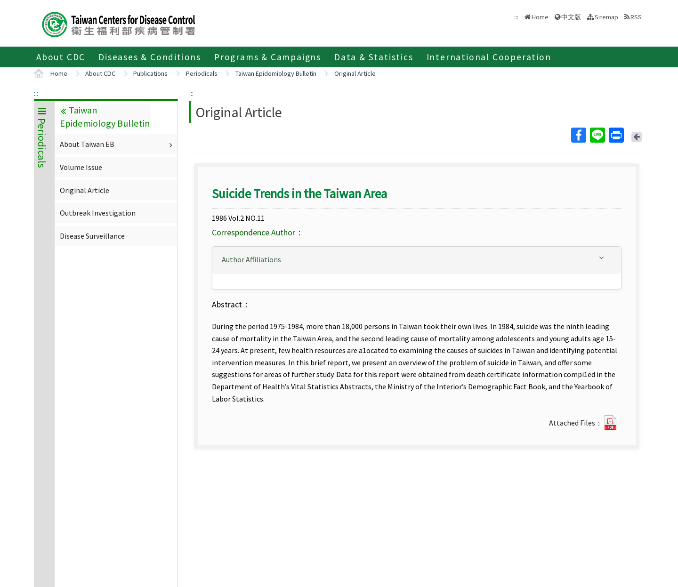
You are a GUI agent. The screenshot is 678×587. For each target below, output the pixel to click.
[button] (417, 259)
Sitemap (606, 17)
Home (540, 17)
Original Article (355, 73)
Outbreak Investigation (98, 212)
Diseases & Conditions (149, 57)
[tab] (416, 260)
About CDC (60, 57)
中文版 (571, 17)
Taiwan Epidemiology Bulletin (275, 73)
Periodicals (202, 73)
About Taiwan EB (117, 144)
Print (616, 135)
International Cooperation (489, 57)
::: (36, 93)
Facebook (578, 135)
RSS (636, 17)
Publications (150, 73)
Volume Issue (81, 167)
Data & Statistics (373, 57)
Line (597, 135)
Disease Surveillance (92, 236)
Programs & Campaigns (267, 57)
